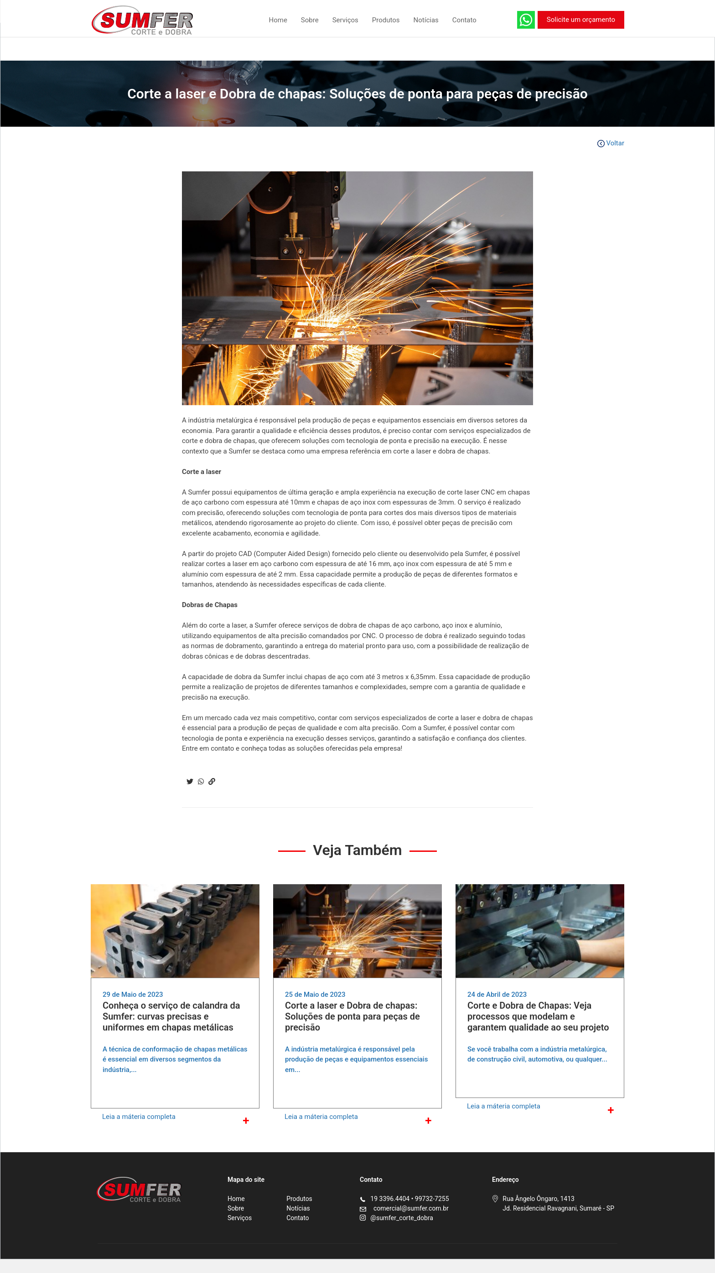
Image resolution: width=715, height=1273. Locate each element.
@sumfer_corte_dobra (401, 1217)
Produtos (386, 20)
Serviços (345, 20)
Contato (464, 20)
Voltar (610, 143)
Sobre (310, 20)
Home (278, 20)
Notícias (426, 20)
